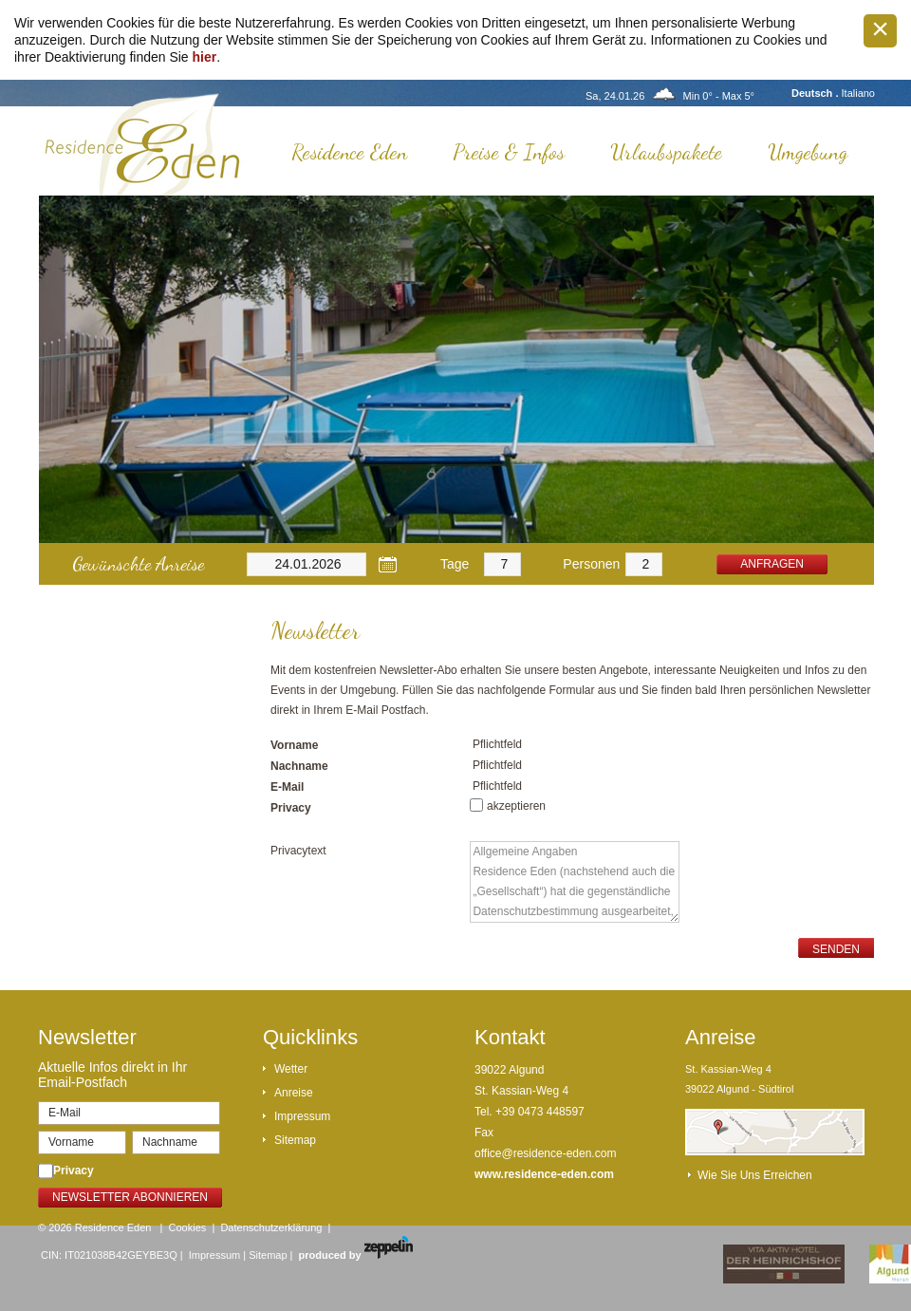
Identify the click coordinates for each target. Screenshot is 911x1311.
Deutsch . (816, 93)
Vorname (294, 745)
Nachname (299, 766)
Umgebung (807, 152)
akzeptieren (516, 806)
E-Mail (287, 787)
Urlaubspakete (666, 152)
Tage (454, 563)
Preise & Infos (509, 152)
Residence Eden (349, 152)
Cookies (188, 1227)
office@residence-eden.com (545, 1153)
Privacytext (298, 850)
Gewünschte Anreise (138, 563)
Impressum (302, 1116)
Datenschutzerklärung (271, 1227)
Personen (591, 563)
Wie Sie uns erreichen (754, 1175)
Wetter (290, 1069)
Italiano (858, 93)
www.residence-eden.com (544, 1174)
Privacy (290, 808)
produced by (356, 1255)
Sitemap (295, 1140)
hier (205, 57)
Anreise (293, 1092)
